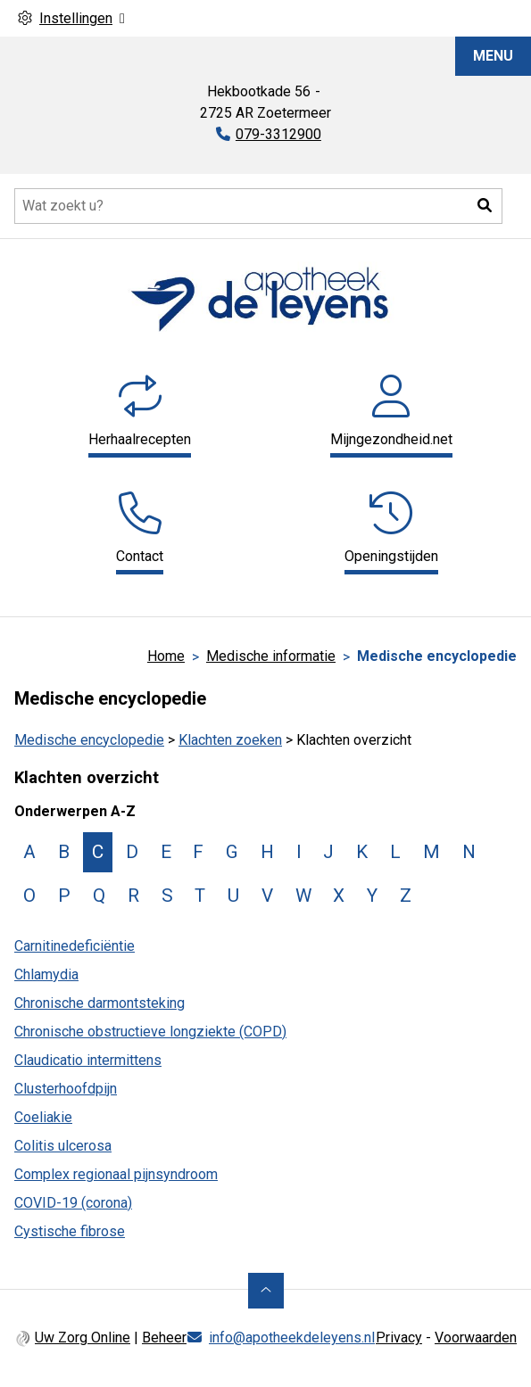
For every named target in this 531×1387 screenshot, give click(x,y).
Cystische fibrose (69, 1231)
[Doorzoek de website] (258, 206)
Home (166, 656)
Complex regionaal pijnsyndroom (116, 1174)
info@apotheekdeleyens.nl (292, 1337)
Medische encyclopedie (89, 739)
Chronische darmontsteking (99, 1003)
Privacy (399, 1337)
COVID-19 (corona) (73, 1202)
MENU (493, 55)
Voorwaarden (476, 1337)
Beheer (164, 1337)
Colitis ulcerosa (63, 1145)
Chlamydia (46, 974)
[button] (484, 206)
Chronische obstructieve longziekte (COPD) (150, 1031)
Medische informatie (271, 656)
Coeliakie (43, 1117)
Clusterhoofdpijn (65, 1088)
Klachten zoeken (230, 739)
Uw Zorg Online (82, 1337)
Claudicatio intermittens (88, 1060)
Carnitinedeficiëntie (74, 945)
